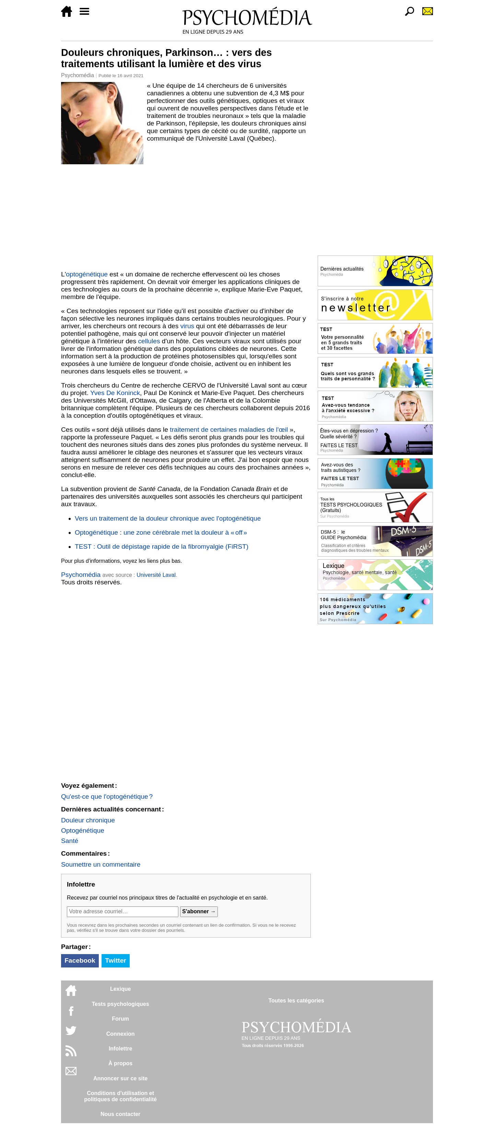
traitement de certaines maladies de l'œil (229, 429)
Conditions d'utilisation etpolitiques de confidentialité (120, 1096)
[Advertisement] (186, 216)
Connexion (120, 1034)
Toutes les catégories (296, 1000)
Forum (120, 1019)
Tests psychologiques (120, 1004)
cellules (149, 341)
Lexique (120, 989)
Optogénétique (82, 830)
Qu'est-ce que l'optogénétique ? (107, 796)
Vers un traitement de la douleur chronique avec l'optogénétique (168, 518)
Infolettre (120, 1048)
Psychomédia (77, 75)
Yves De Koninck (115, 392)
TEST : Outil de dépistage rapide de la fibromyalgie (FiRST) (161, 546)
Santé (69, 840)
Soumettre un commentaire (100, 864)
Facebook (79, 960)
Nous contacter (120, 1114)
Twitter (115, 960)
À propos (120, 1063)
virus (187, 326)
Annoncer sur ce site (120, 1078)
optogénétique (87, 274)
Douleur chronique (88, 820)
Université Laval (156, 575)
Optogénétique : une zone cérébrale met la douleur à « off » (161, 532)
